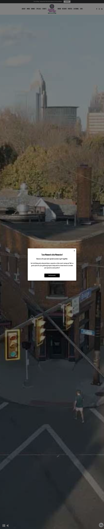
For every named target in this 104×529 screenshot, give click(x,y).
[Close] (74, 250)
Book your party (52, 275)
